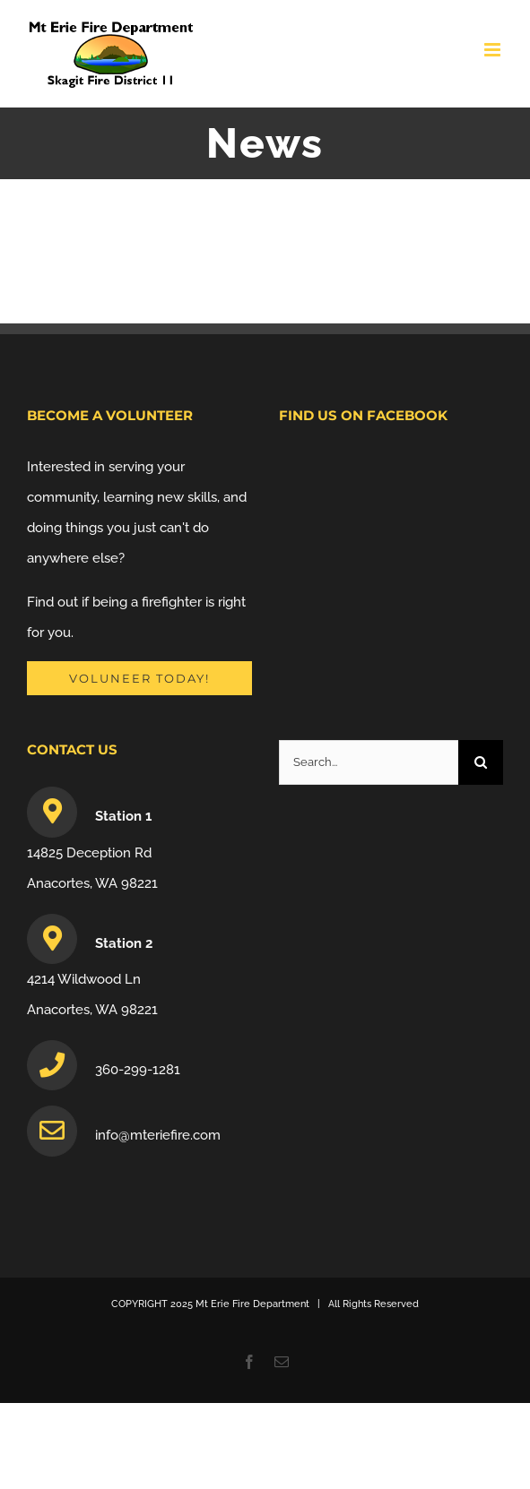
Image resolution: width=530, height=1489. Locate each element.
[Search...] (369, 762)
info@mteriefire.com (158, 1135)
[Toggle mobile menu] (493, 49)
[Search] (480, 762)
